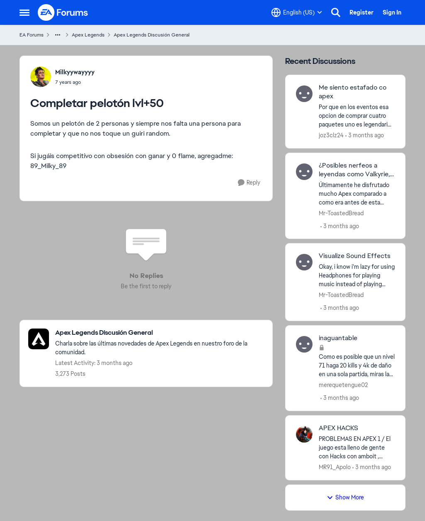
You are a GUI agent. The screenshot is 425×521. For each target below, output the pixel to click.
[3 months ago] (364, 135)
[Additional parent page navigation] (58, 35)
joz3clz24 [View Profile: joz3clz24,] (331, 135)
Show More (345, 497)
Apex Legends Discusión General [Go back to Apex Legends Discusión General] (152, 35)
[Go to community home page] (63, 12)
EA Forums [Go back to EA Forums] (32, 35)
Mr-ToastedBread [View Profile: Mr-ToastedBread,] (341, 213)
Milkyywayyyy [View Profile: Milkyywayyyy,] (75, 72)
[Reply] (249, 182)
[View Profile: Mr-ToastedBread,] (304, 171)
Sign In (392, 12)
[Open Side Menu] (24, 12)
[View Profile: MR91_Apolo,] (304, 434)
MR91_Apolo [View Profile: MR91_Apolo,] (335, 467)
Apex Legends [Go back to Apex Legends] (88, 35)
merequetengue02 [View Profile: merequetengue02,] (343, 385)
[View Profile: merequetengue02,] (304, 344)
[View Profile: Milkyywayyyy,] (40, 76)
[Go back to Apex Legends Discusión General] (159, 333)
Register (361, 12)
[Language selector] (297, 12)
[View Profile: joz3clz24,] (304, 93)
